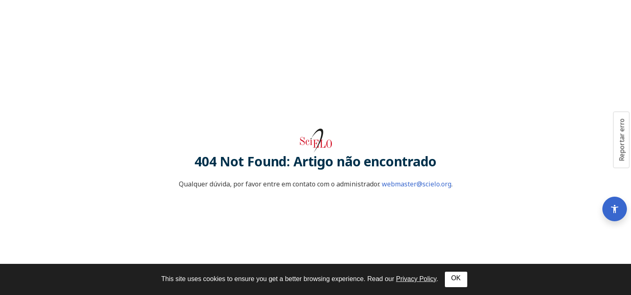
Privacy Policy (416, 278)
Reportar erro (621, 139)
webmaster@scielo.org (416, 183)
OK (456, 278)
